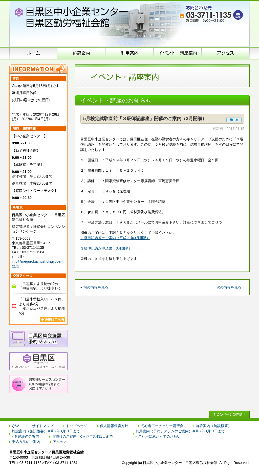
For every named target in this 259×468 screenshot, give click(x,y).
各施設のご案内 (26, 436)
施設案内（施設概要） (81, 53)
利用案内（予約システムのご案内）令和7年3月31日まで (180, 431)
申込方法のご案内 (129, 53)
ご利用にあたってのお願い (159, 436)
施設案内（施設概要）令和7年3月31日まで (46, 431)
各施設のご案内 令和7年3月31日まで (82, 436)
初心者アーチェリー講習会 (162, 426)
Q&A (15, 426)
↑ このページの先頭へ (229, 414)
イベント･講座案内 (178, 53)
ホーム (33, 53)
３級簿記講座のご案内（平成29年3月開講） (115, 238)
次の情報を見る (229, 287)
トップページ (76, 426)
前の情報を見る (95, 287)
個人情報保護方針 (114, 426)
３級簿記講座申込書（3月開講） (106, 248)
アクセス (226, 53)
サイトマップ (42, 426)
